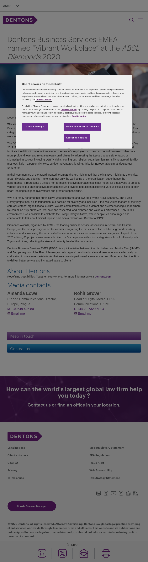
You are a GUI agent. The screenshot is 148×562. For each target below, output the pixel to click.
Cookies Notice (43, 99)
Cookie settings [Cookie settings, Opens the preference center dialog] (35, 126)
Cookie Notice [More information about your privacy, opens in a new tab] (79, 116)
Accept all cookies (76, 138)
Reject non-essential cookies (82, 126)
